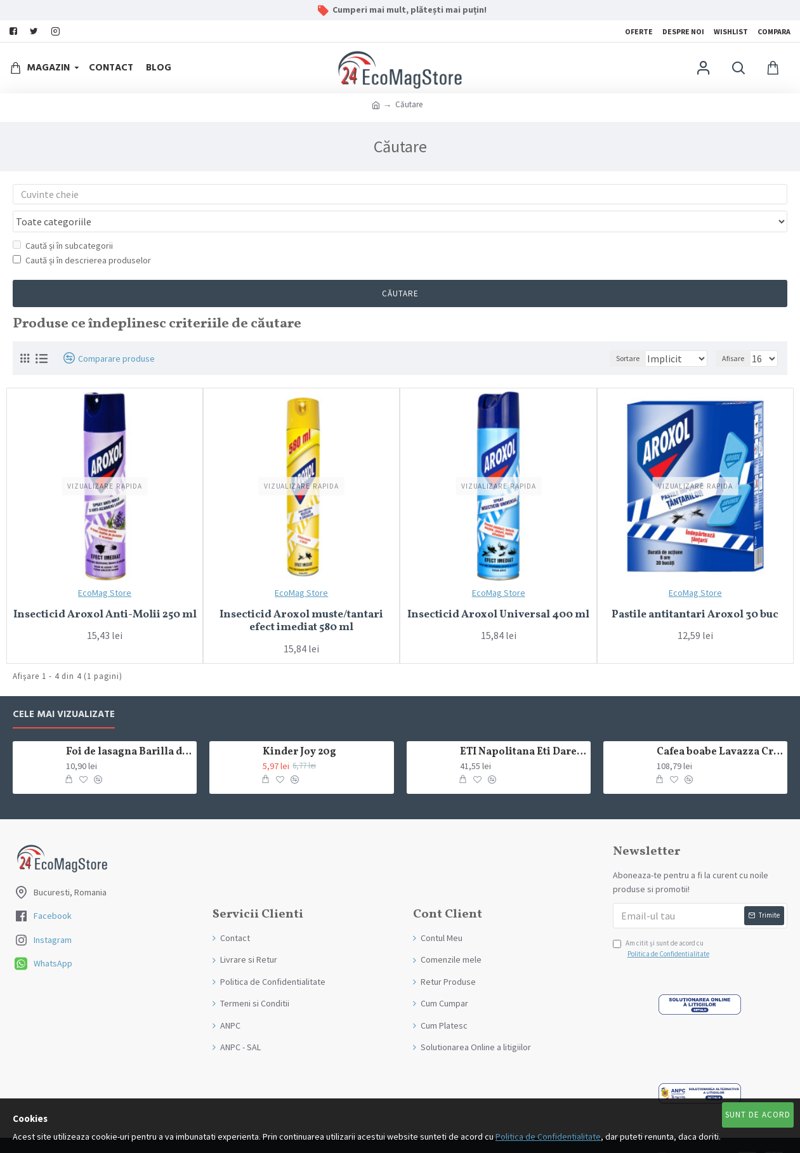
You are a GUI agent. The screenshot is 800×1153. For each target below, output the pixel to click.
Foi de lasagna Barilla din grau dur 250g (129, 728)
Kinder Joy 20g (299, 728)
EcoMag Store (104, 568)
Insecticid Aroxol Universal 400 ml (498, 590)
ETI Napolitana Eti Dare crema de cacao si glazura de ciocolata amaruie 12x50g (523, 728)
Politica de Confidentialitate (548, 1136)
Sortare (613, 334)
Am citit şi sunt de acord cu (662, 925)
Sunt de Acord (757, 1114)
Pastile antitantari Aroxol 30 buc (695, 590)
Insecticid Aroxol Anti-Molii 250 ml (105, 590)
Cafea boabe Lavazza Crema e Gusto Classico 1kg (720, 728)
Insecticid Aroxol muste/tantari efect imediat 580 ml (301, 597)
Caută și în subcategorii (63, 221)
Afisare (737, 334)
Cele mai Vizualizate (64, 691)
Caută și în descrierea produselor (82, 236)
